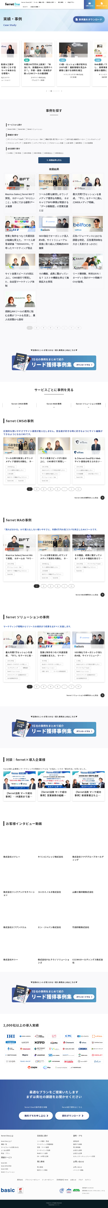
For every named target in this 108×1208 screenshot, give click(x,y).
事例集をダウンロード (90, 19)
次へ (62, 91)
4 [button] (50, 327)
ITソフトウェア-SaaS (14, 139)
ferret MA (21, 129)
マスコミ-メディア (13, 143)
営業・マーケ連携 (43, 1147)
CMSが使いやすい (93, 474)
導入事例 (60, 2)
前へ (46, 91)
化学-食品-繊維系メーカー (75, 139)
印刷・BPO (45, 671)
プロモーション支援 (55, 143)
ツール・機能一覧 (39, 2)
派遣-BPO (26, 143)
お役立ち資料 (77, 1150)
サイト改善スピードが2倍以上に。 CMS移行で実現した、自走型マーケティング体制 (53, 460)
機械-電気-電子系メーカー (54, 139)
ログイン (88, 1180)
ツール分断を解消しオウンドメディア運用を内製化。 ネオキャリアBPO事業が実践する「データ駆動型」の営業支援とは (54, 202)
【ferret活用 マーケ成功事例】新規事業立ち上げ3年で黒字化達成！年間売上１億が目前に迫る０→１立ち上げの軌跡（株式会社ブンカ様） (88, 793)
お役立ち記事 (77, 1153)
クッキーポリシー (48, 1180)
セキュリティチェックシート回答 (84, 1156)
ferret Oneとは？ (26, 2)
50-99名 (17, 153)
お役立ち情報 (34, 7)
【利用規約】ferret (62, 1180)
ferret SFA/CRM (6, 1166)
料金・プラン (5, 1153)
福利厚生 (78, 143)
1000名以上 (47, 153)
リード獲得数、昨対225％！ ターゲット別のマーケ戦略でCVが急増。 (87, 277)
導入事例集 (76, 1147)
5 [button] (57, 327)
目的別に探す (50, 2)
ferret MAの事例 (54, 403)
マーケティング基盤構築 (45, 1144)
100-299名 (26, 153)
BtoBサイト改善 (42, 1153)
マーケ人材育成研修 (59, 671)
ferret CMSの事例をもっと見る (86, 498)
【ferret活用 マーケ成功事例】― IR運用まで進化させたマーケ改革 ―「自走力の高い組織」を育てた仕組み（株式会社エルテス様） (19, 795)
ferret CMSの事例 (19, 403)
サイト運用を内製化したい (15, 470)
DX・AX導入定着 (42, 1156)
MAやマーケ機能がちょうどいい (17, 477)
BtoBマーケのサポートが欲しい (17, 664)
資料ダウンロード (101, 6)
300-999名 (36, 153)
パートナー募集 (78, 1170)
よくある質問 (5, 1150)
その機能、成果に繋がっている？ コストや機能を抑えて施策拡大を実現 (54, 277)
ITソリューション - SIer (33, 139)
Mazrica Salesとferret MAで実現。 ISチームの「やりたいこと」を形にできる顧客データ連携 (19, 557)
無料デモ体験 (77, 1144)
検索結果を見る (54, 160)
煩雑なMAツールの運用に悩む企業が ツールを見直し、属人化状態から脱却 (20, 315)
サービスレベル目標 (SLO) (10, 1147)
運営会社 (20, 1180)
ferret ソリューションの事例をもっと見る (82, 695)
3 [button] (43, 327)
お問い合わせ (90, 6)
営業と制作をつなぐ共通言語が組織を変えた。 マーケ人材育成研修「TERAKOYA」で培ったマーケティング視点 (53, 654)
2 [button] (36, 327)
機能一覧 (4, 1144)
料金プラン (71, 2)
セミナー (25, 7)
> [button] (71, 327)
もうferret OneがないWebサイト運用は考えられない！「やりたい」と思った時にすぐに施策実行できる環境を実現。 (88, 460)
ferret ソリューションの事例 (88, 403)
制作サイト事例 (42, 1170)
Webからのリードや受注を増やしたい (53, 470)
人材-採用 (68, 143)
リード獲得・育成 (43, 1141)
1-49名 (9, 153)
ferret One (57, 1204)
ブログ (80, 1180)
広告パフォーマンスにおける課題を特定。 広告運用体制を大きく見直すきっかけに (88, 240)
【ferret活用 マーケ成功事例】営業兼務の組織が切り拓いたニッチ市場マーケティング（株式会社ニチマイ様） (53, 793)
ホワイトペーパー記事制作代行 (16, 675)
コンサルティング (93, 139)
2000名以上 (58, 153)
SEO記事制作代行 (12, 678)
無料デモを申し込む (35, 1115)
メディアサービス (39, 143)
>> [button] (78, 327)
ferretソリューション (34, 129)
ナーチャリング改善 (43, 1150)
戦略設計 (25, 668)
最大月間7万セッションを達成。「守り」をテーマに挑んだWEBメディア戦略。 (87, 198)
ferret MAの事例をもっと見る (87, 595)
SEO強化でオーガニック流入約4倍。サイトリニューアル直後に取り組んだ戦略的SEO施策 (88, 654)
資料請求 (76, 1141)
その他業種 (88, 143)
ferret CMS (11, 129)
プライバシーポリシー (32, 1180)
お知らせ (73, 1180)
